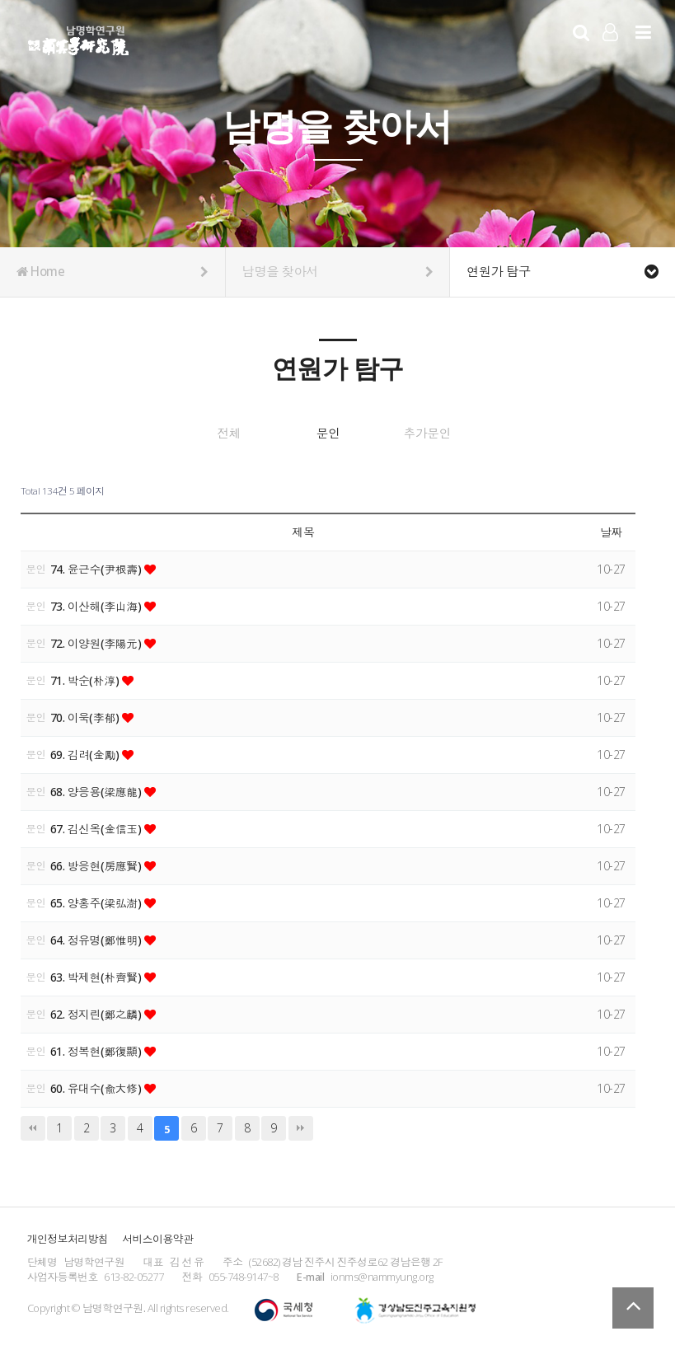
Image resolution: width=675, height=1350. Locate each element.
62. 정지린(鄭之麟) (97, 1012)
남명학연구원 (78, 38)
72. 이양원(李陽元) (97, 641)
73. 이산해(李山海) (97, 604)
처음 (33, 1126)
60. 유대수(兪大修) (97, 1087)
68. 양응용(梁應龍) (97, 790)
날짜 (611, 531)
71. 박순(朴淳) (86, 679)
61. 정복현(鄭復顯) (97, 1049)
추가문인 (451, 433)
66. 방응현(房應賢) (97, 864)
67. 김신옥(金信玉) (97, 827)
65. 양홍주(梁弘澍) (97, 901)
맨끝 (300, 1126)
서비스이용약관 (157, 1237)
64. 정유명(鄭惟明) (97, 938)
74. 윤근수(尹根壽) (97, 567)
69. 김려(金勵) (86, 753)
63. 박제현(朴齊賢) (97, 975)
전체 (205, 433)
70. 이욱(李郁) (86, 716)
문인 (328, 433)
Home (112, 272)
